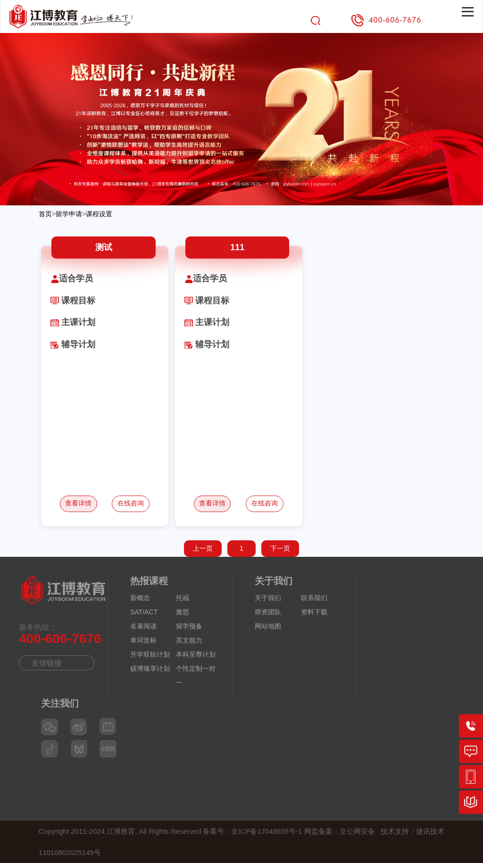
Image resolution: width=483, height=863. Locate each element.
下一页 (280, 548)
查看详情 (78, 503)
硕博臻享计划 (150, 668)
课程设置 (99, 214)
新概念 (140, 598)
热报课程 (149, 581)
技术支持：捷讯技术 (412, 831)
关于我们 (273, 581)
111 (237, 247)
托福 (182, 598)
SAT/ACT (144, 612)
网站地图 (268, 626)
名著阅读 (143, 626)
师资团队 (268, 612)
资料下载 (314, 612)
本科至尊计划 (196, 654)
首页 (45, 214)
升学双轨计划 (150, 654)
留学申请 (69, 214)
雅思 (182, 612)
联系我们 (314, 598)
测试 (103, 247)
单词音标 (143, 640)
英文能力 (189, 640)
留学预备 (189, 626)
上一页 (203, 548)
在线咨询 (130, 503)
